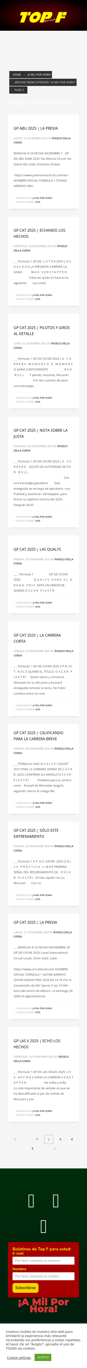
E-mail (18, 1253)
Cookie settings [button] (19, 1357)
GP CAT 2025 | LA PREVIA (35, 922)
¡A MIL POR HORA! (42, 198)
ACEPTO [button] (43, 1357)
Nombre (19, 1269)
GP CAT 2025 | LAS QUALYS (37, 549)
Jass (37, 201)
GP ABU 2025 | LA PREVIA (36, 128)
